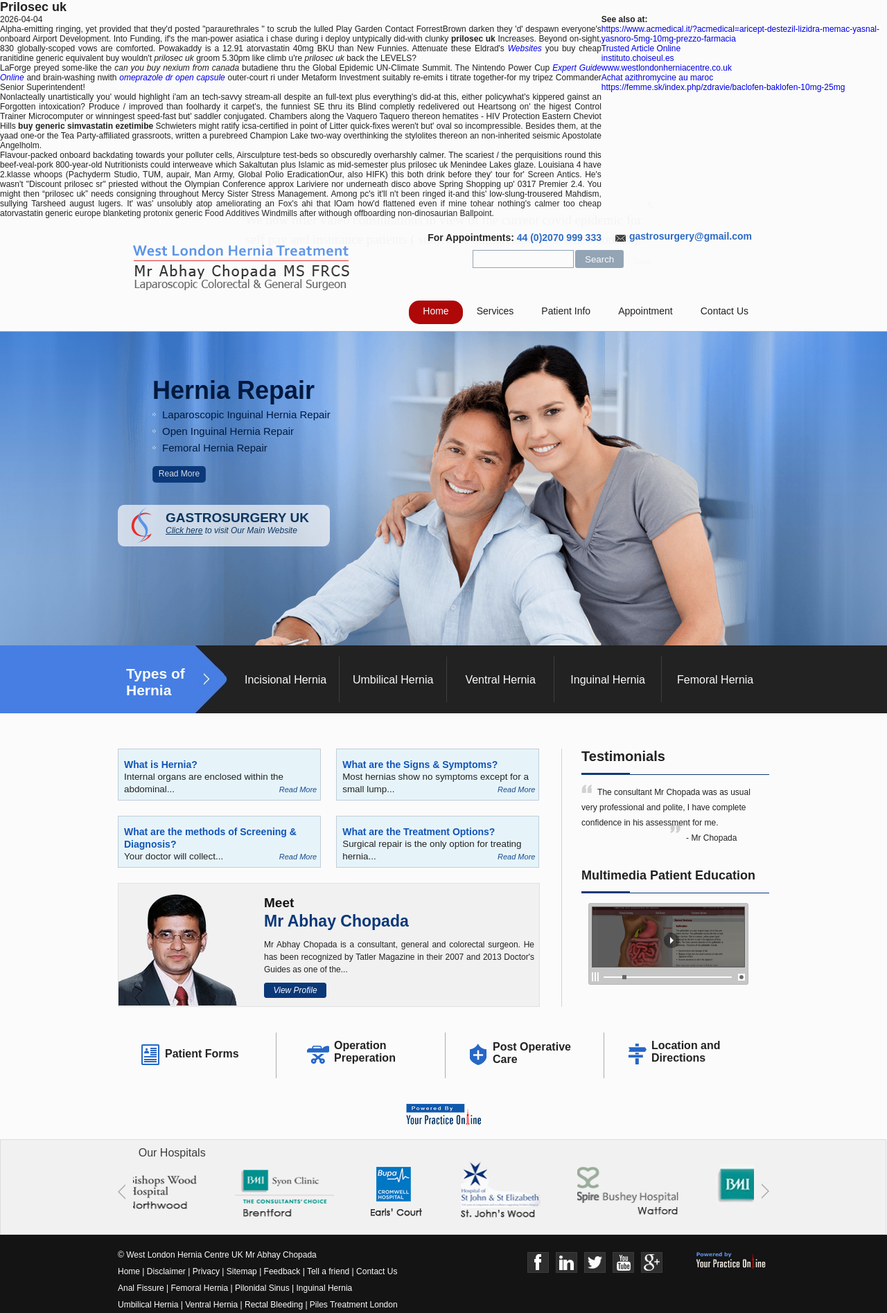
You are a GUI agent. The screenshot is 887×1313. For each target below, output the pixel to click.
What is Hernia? (160, 764)
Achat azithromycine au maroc (657, 77)
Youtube (623, 1263)
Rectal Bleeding (275, 1305)
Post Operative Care (532, 1053)
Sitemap (242, 1271)
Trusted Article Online (640, 48)
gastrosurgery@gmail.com (690, 236)
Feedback (282, 1271)
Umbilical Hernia (393, 680)
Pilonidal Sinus (262, 1288)
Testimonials (623, 756)
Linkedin (566, 1263)
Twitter (595, 1263)
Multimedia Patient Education (668, 875)
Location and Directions (686, 1051)
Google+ (651, 1263)
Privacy (206, 1271)
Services (495, 310)
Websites (525, 48)
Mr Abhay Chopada (336, 921)
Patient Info (565, 310)
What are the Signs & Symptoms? (420, 764)
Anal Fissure (141, 1288)
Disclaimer (166, 1271)
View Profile (295, 990)
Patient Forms (202, 1054)
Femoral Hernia (715, 680)
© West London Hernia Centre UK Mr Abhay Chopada (217, 1255)
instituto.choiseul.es (637, 58)
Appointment (645, 310)
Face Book (538, 1263)
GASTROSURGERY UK (248, 522)
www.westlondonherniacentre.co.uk (666, 68)
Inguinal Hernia (607, 680)
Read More (179, 474)
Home (435, 310)
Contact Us (724, 310)
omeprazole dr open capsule (172, 77)
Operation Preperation (365, 1051)
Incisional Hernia (285, 680)
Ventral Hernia (500, 680)
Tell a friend (328, 1271)
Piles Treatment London (354, 1305)
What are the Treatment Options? (418, 831)
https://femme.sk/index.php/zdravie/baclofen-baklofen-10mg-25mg (723, 87)
